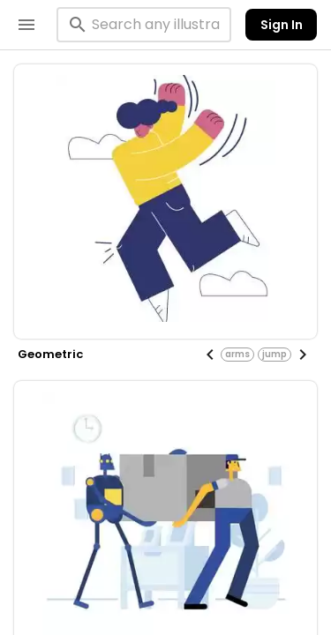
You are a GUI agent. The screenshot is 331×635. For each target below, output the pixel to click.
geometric (50, 354)
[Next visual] (302, 354)
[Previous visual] (210, 354)
